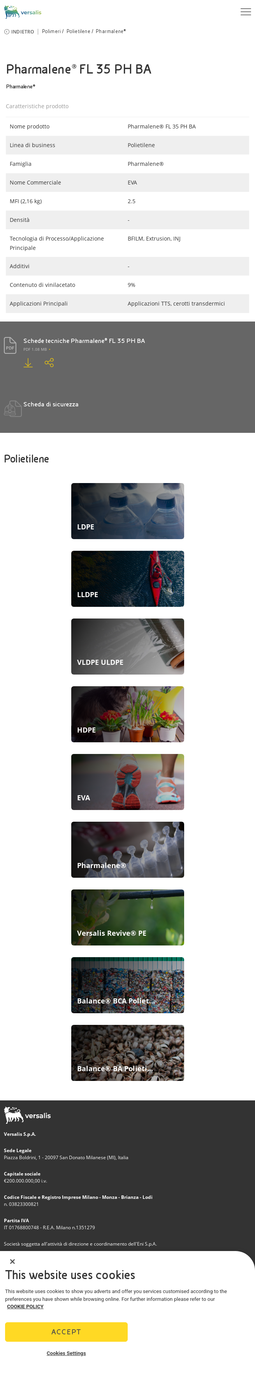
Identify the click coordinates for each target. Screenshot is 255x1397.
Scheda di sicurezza (51, 404)
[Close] (12, 1261)
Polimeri (51, 31)
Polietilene (78, 31)
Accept (66, 1332)
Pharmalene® (111, 31)
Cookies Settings (66, 1353)
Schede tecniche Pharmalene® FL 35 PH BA (84, 340)
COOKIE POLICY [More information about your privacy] (25, 1306)
